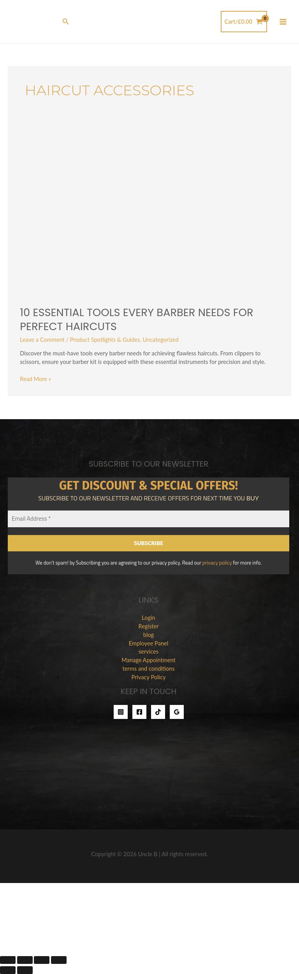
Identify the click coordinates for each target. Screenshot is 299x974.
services (148, 651)
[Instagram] (121, 712)
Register (149, 626)
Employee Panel (148, 643)
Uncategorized (160, 339)
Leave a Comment (42, 339)
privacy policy (217, 563)
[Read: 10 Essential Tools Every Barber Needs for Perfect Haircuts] (149, 210)
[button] (65, 21)
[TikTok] (158, 712)
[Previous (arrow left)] (8, 970)
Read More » (35, 378)
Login (148, 617)
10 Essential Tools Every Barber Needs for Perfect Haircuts (136, 319)
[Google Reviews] (177, 712)
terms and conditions (148, 668)
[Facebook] (139, 712)
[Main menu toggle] (283, 22)
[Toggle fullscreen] (25, 960)
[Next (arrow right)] (25, 970)
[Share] (41, 960)
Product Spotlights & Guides (105, 339)
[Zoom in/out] (8, 960)
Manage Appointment (148, 660)
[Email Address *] (148, 519)
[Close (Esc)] (59, 960)
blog (148, 634)
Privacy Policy (149, 676)
